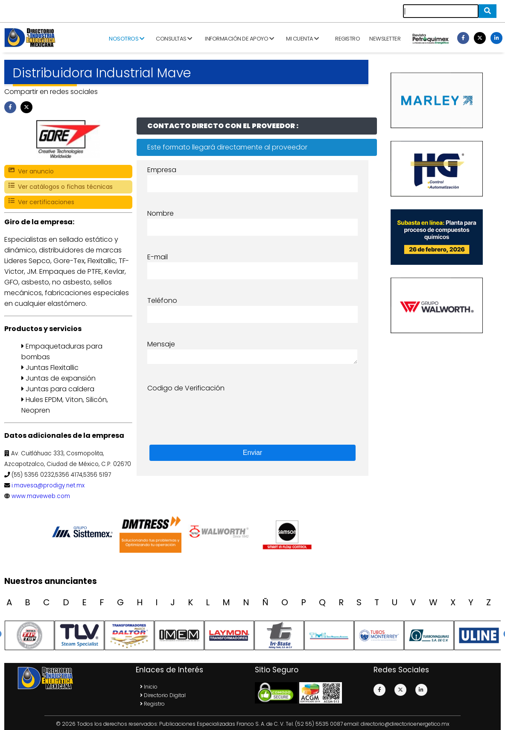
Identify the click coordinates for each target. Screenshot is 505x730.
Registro (347, 39)
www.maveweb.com (41, 496)
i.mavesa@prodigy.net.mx (48, 485)
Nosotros (126, 39)
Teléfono (162, 300)
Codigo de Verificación (186, 388)
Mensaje (161, 344)
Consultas (174, 39)
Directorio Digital (163, 695)
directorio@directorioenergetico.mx (405, 723)
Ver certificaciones (41, 202)
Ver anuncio (31, 171)
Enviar (252, 452)
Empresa (161, 170)
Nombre (160, 213)
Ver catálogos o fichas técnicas (61, 186)
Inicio (149, 686)
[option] (84, 532)
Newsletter (384, 39)
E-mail (157, 257)
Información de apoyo (239, 39)
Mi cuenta (302, 39)
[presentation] (212, 410)
